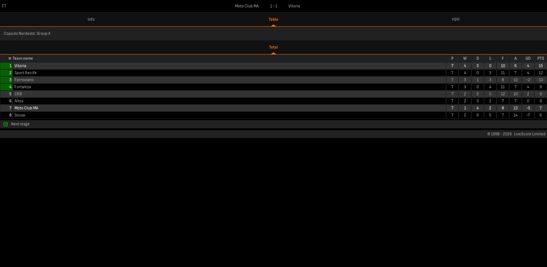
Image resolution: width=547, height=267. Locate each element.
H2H (455, 19)
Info (91, 19)
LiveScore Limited (530, 134)
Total (273, 47)
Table (273, 19)
